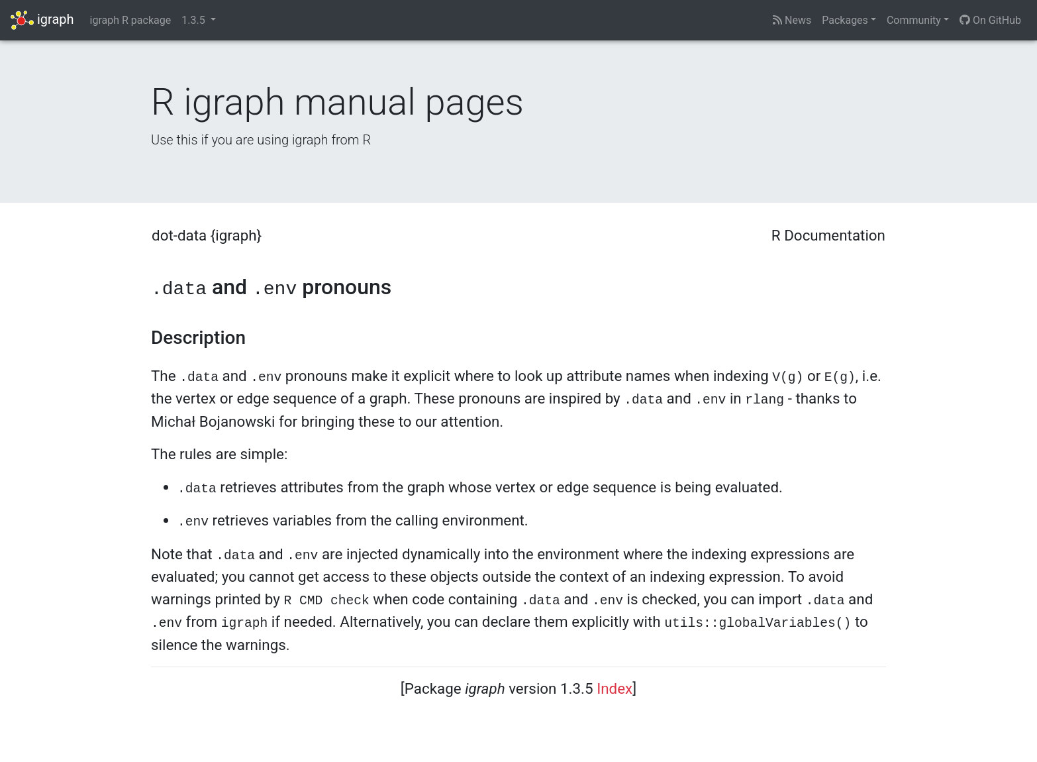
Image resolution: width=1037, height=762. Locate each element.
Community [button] (914, 20)
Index (614, 688)
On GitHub (990, 20)
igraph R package (131, 20)
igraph (42, 20)
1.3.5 (194, 20)
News (792, 20)
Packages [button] (845, 20)
